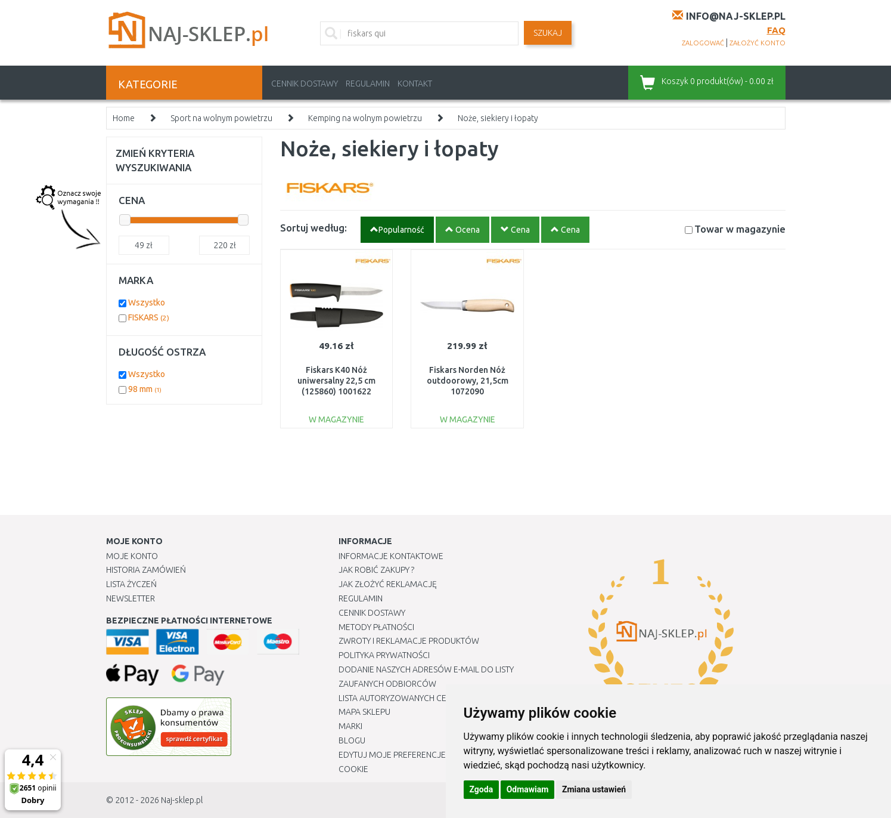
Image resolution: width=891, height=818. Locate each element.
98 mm (145, 389)
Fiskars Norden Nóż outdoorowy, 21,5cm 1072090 (467, 380)
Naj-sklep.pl (182, 800)
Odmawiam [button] (528, 789)
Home (124, 118)
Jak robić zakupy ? (376, 570)
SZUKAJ (547, 33)
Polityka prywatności (384, 655)
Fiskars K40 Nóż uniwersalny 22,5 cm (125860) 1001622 (336, 380)
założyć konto (757, 43)
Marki (350, 726)
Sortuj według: (313, 227)
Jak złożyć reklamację (388, 584)
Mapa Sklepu (364, 712)
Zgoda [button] (481, 789)
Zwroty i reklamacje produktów (409, 641)
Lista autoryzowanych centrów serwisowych (436, 698)
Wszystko (146, 302)
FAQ (776, 30)
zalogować (703, 43)
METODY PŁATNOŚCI (376, 627)
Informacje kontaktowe (391, 556)
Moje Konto (132, 556)
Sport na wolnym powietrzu (221, 118)
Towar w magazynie (740, 228)
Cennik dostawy (304, 83)
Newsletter (130, 598)
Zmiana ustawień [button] (594, 789)
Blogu (352, 740)
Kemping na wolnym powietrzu (365, 118)
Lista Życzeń (131, 584)
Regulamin (368, 83)
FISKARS (148, 317)
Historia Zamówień (146, 570)
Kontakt (415, 83)
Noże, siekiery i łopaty (498, 118)
